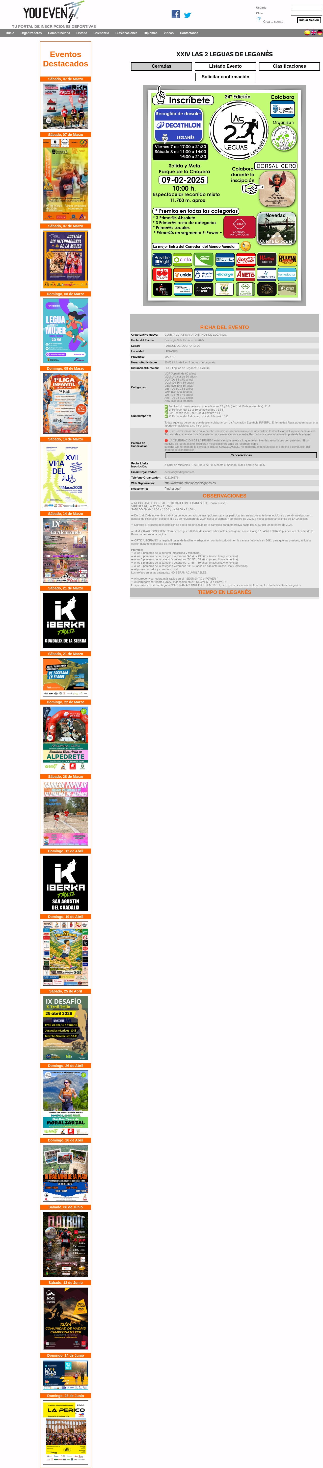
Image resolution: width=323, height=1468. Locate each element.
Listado (81, 33)
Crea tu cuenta (273, 21)
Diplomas (150, 33)
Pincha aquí (172, 488)
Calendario (101, 33)
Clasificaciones (126, 33)
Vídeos (169, 33)
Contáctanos (189, 33)
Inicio (10, 33)
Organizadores (31, 33)
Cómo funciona (59, 33)
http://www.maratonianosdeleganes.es (190, 483)
